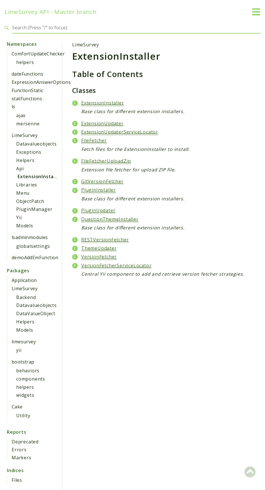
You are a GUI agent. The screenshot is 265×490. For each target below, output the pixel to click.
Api (20, 168)
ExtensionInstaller (40, 176)
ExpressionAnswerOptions (41, 82)
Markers (22, 457)
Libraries (26, 185)
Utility (23, 415)
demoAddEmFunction (35, 257)
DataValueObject (35, 313)
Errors (19, 450)
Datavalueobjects (36, 144)
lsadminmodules (30, 237)
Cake (17, 407)
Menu (23, 193)
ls (13, 106)
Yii (19, 217)
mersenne (27, 124)
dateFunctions (27, 74)
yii (18, 350)
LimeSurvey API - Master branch (51, 12)
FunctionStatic (27, 90)
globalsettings (33, 246)
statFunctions (27, 98)
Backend (26, 297)
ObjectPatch (30, 201)
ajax (21, 115)
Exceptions (28, 152)
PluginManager (34, 209)
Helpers (25, 160)
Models (24, 226)
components (30, 379)
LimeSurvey (24, 135)
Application (24, 280)
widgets (25, 395)
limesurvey (24, 342)
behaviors (27, 371)
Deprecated (25, 442)
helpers (25, 62)
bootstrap (23, 362)
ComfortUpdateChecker (38, 54)
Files (17, 480)
